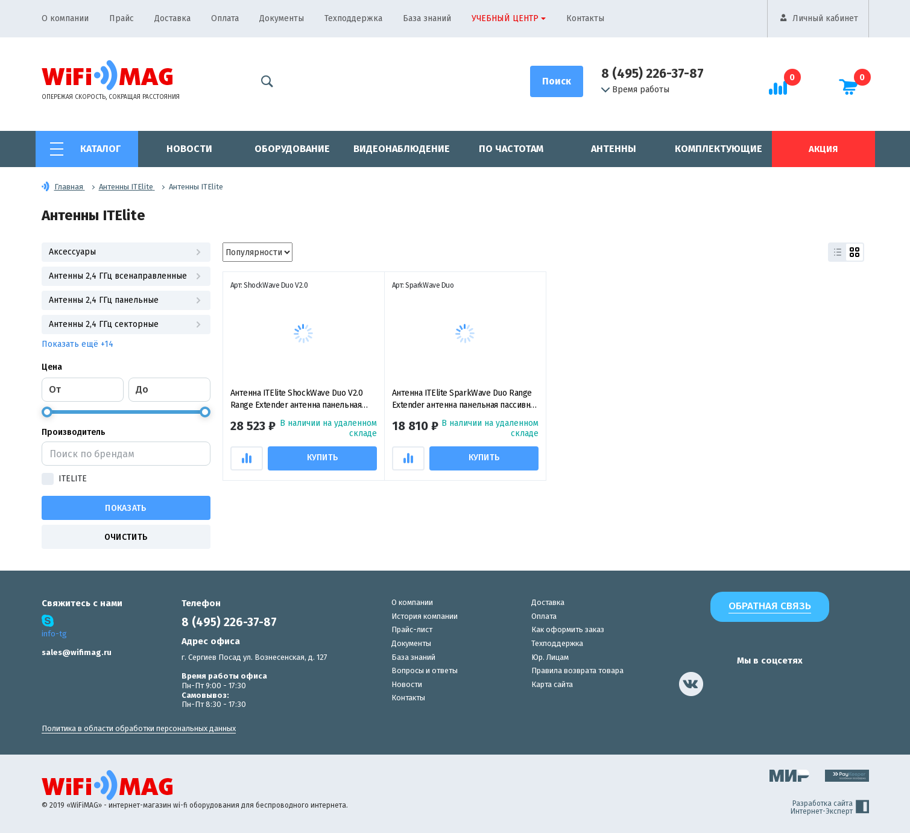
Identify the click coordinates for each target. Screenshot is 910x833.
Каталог (100, 148)
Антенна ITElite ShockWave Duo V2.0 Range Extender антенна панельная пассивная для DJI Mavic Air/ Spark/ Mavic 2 (296, 399)
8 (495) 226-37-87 (652, 73)
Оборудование (292, 148)
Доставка (172, 18)
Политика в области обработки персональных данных (139, 728)
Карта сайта (552, 684)
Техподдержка (353, 18)
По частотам (511, 148)
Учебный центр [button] (505, 18)
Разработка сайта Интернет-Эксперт (830, 808)
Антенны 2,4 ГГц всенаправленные (126, 276)
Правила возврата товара (577, 670)
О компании (65, 18)
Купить (324, 457)
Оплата (225, 18)
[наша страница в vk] (691, 684)
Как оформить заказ (567, 629)
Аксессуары (126, 252)
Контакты (585, 18)
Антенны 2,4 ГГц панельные (126, 300)
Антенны (613, 148)
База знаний (427, 18)
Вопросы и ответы (424, 670)
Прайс (121, 18)
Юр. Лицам (550, 657)
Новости (189, 148)
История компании (424, 616)
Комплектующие (718, 148)
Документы (281, 18)
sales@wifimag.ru (77, 652)
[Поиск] (556, 81)
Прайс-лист (411, 629)
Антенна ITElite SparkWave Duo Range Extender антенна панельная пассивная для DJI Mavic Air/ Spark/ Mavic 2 (465, 399)
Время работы (635, 90)
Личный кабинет (825, 18)
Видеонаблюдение (401, 148)
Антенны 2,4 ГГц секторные (126, 324)
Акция (823, 149)
